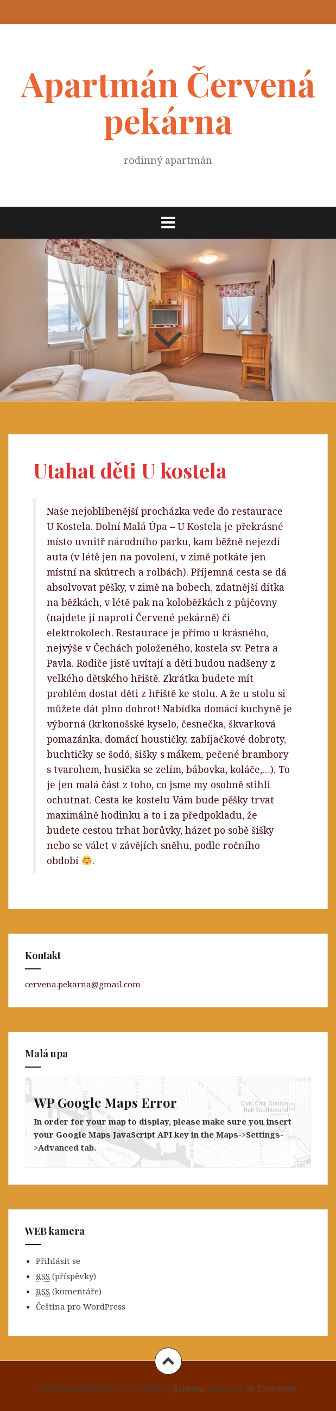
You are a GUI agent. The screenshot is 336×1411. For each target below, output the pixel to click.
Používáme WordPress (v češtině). (101, 1388)
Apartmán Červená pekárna (168, 102)
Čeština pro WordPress (80, 1306)
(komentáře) (69, 1291)
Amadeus (225, 1388)
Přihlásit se (58, 1260)
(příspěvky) (66, 1276)
